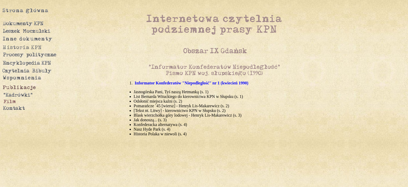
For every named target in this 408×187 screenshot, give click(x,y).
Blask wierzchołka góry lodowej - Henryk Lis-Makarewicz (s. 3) (188, 115)
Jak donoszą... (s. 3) (150, 120)
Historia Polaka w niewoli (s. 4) (160, 134)
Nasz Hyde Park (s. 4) (152, 129)
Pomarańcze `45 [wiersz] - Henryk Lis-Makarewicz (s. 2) (181, 106)
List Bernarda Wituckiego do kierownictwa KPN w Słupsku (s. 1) (188, 96)
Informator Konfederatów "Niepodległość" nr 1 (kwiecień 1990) (191, 83)
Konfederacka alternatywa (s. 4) (160, 124)
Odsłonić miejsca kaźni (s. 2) (158, 101)
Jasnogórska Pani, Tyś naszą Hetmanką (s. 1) (171, 92)
